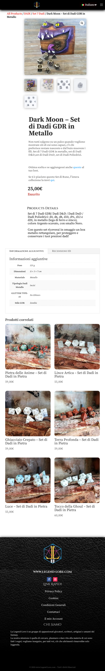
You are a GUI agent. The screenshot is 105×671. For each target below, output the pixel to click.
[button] (82, 23)
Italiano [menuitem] (90, 5)
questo (77, 167)
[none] (88, 4)
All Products (14, 13)
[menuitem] (88, 4)
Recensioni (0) (61, 251)
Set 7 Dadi (39, 13)
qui (52, 180)
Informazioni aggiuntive (26, 251)
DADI (27, 13)
